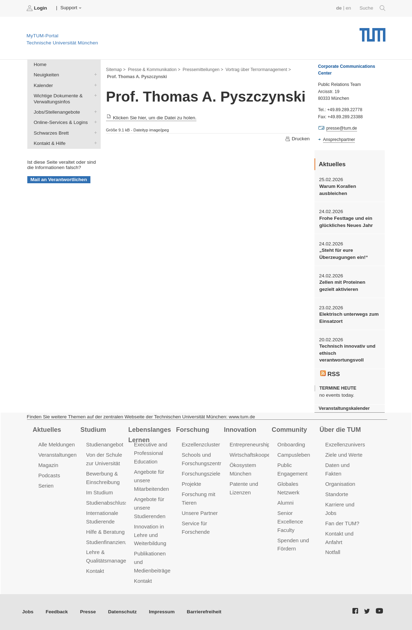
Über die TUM (340, 429)
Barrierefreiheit (204, 611)
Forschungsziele (201, 474)
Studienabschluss (107, 503)
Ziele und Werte (343, 455)
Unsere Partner (200, 513)
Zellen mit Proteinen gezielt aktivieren (342, 285)
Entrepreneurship (249, 444)
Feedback (57, 611)
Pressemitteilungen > (203, 69)
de (339, 8)
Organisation (340, 484)
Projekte (191, 484)
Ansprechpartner (339, 139)
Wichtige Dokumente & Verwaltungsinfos (94, 95)
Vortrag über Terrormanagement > (258, 69)
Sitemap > (116, 69)
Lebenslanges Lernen (149, 435)
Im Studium (99, 492)
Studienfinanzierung (109, 542)
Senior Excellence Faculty (290, 521)
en (348, 8)
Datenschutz (122, 611)
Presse (88, 611)
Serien (46, 486)
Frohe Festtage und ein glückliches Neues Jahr (346, 222)
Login (38, 8)
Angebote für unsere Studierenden (150, 507)
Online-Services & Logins (94, 122)
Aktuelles (47, 429)
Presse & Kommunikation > (154, 69)
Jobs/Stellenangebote (94, 111)
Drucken (297, 139)
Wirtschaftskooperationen (259, 455)
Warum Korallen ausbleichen (337, 190)
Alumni (285, 503)
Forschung (192, 429)
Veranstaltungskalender (344, 408)
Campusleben (293, 455)
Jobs (28, 611)
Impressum (162, 611)
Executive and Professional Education (150, 453)
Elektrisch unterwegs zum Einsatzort (349, 317)
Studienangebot (104, 444)
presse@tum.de (341, 128)
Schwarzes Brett (94, 132)
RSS (330, 374)
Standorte (336, 494)
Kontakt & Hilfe (94, 142)
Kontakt (95, 571)
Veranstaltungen (57, 455)
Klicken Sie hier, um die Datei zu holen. (151, 117)
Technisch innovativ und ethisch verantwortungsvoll (347, 353)
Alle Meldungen (56, 444)
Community (289, 429)
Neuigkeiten (94, 74)
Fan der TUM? (342, 523)
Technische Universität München (372, 32)
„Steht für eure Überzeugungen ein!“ (343, 254)
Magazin (48, 465)
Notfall (332, 552)
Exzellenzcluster (201, 444)
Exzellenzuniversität (348, 444)
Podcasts (49, 475)
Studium (93, 429)
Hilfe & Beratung (105, 532)
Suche (372, 8)
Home (40, 64)
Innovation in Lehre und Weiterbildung (150, 535)
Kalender (94, 84)
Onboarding (291, 444)
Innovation (240, 429)
